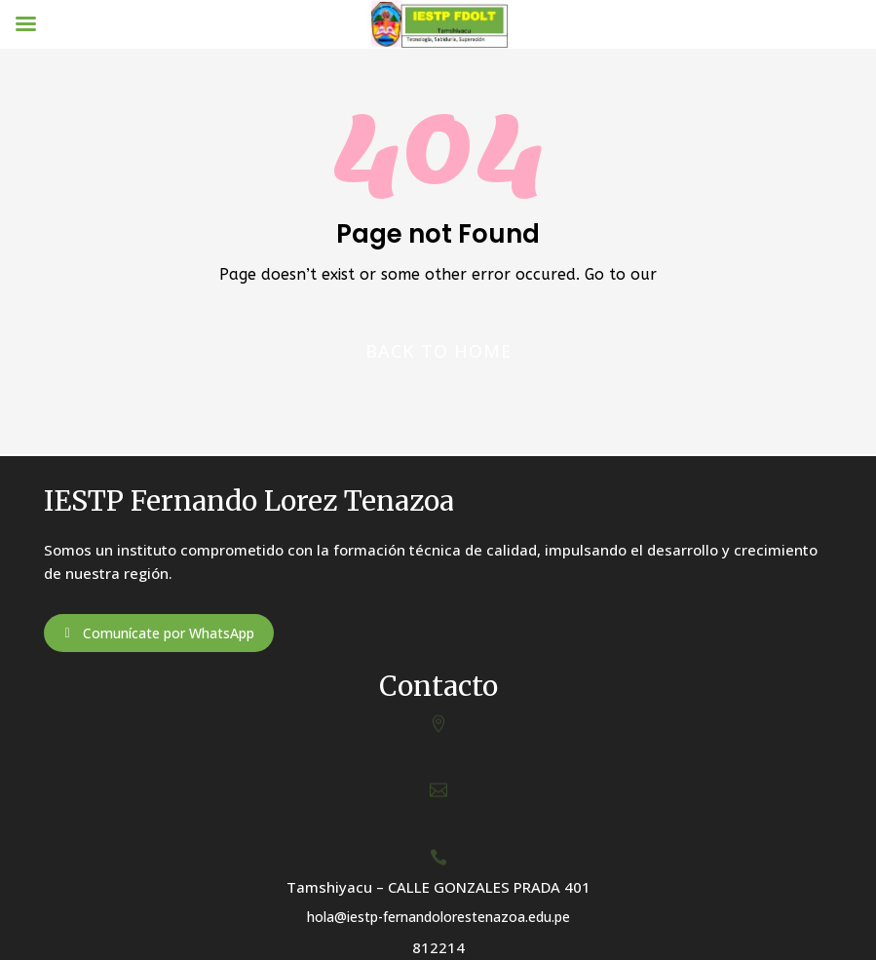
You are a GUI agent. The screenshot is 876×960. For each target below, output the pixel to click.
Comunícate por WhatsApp (168, 633)
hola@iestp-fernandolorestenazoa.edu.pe (438, 916)
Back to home (438, 351)
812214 (438, 947)
